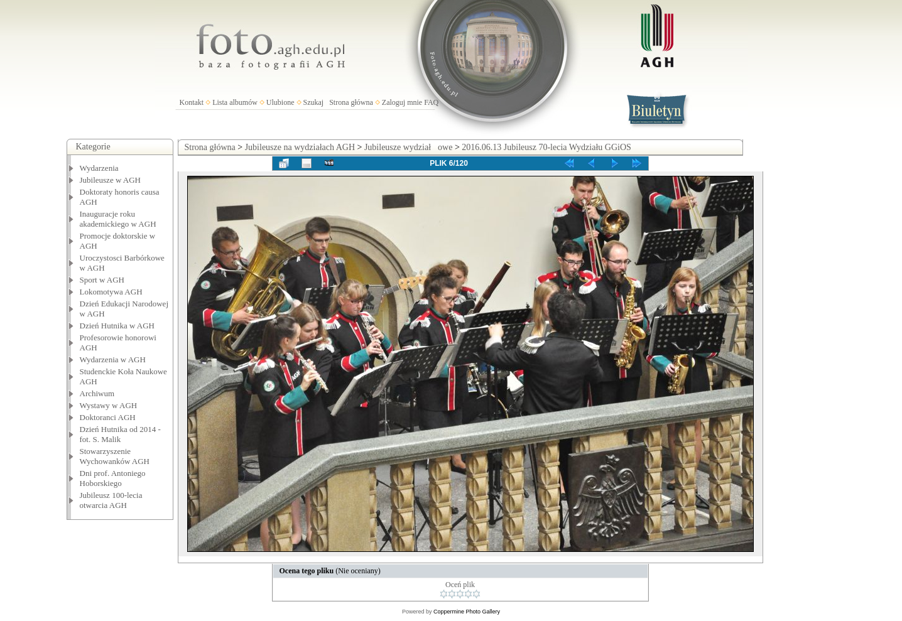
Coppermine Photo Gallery (466, 611)
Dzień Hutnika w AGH (117, 325)
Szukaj (313, 102)
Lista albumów (235, 102)
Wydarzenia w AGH (113, 359)
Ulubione (280, 102)
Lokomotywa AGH (111, 291)
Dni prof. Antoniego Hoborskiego (113, 478)
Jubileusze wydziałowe (408, 147)
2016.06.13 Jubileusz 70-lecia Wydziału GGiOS (546, 147)
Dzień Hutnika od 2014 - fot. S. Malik (120, 434)
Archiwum (97, 393)
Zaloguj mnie (402, 102)
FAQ (431, 102)
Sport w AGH (102, 279)
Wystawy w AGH (109, 405)
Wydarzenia (99, 168)
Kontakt (192, 102)
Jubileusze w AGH (110, 180)
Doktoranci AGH (108, 417)
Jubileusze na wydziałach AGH (300, 147)
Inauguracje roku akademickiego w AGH (118, 219)
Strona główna (351, 102)
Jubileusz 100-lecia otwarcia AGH (111, 500)
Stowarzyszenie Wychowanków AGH (115, 456)
